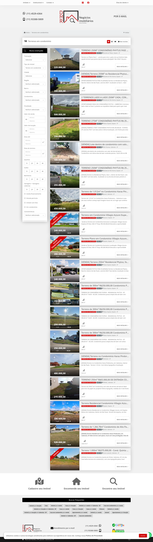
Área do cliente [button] (121, 3)
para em (89, 505)
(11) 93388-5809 (35, 18)
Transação (27, 56)
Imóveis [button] (26, 3)
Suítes (26, 168)
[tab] (34, 50)
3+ (37, 163)
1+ (27, 163)
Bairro (26, 88)
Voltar (126, 32)
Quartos (27, 160)
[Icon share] (82, 3)
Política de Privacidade (94, 536)
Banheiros (27, 176)
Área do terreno (29, 148)
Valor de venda (29, 114)
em (68, 516)
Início (27, 32)
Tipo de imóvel (29, 64)
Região (26, 80)
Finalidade (27, 106)
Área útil (27, 137)
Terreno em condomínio (40, 32)
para (35, 506)
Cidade (26, 72)
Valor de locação (30, 125)
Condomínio (28, 96)
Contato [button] (49, 3)
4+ (43, 163)
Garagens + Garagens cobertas (31, 185)
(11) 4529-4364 (35, 13)
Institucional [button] (37, 3)
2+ (32, 163)
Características (29, 212)
